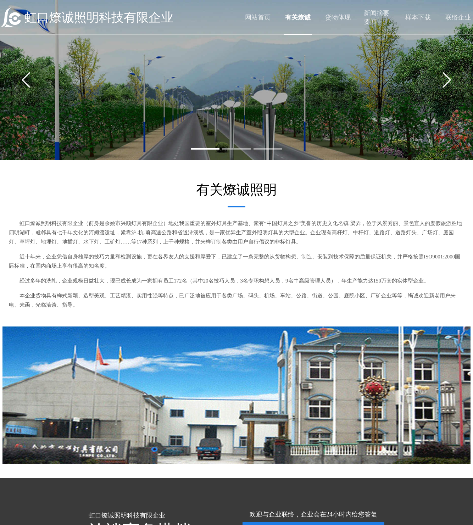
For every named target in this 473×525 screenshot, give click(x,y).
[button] (205, 149)
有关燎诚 (298, 17)
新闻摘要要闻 (376, 17)
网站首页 (258, 17)
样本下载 (418, 17)
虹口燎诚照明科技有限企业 (98, 17)
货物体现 (338, 17)
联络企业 (458, 17)
